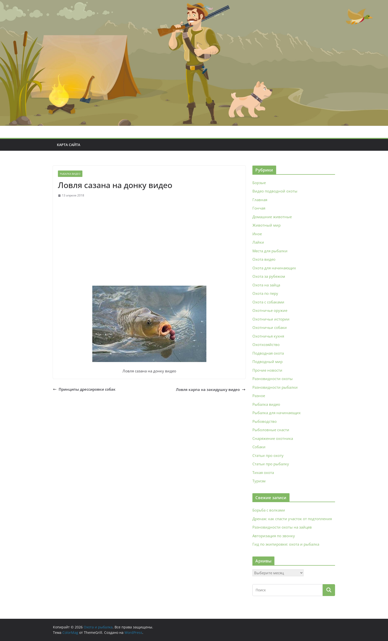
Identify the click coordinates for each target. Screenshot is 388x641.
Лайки (258, 242)
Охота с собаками (268, 301)
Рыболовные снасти (270, 429)
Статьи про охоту (268, 455)
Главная (259, 199)
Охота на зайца (266, 284)
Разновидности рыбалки (275, 387)
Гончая (258, 208)
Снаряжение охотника (272, 438)
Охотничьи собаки (269, 327)
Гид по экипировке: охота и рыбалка (285, 544)
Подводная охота (268, 353)
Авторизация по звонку (273, 535)
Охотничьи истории (271, 319)
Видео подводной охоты (274, 191)
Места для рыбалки (270, 250)
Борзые (259, 182)
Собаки (259, 446)
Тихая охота (263, 472)
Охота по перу (265, 293)
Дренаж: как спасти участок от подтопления (292, 518)
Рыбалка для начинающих (276, 412)
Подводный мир (267, 361)
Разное (258, 395)
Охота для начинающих (274, 267)
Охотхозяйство (266, 344)
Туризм (259, 480)
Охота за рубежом (268, 276)
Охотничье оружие (269, 310)
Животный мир (266, 225)
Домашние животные (272, 216)
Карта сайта (68, 144)
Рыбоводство (264, 421)
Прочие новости (267, 370)
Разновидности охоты (272, 378)
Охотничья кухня (268, 336)
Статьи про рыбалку (270, 463)
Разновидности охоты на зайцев (282, 527)
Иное (257, 233)
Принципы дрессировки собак (84, 389)
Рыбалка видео (70, 173)
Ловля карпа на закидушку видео (210, 389)
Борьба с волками (268, 510)
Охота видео (263, 259)
